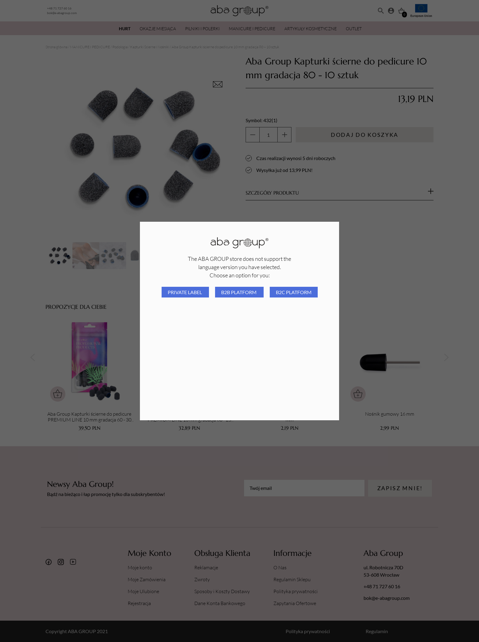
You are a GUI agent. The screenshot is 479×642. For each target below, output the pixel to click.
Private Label (185, 292)
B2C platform (294, 292)
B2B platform (239, 292)
